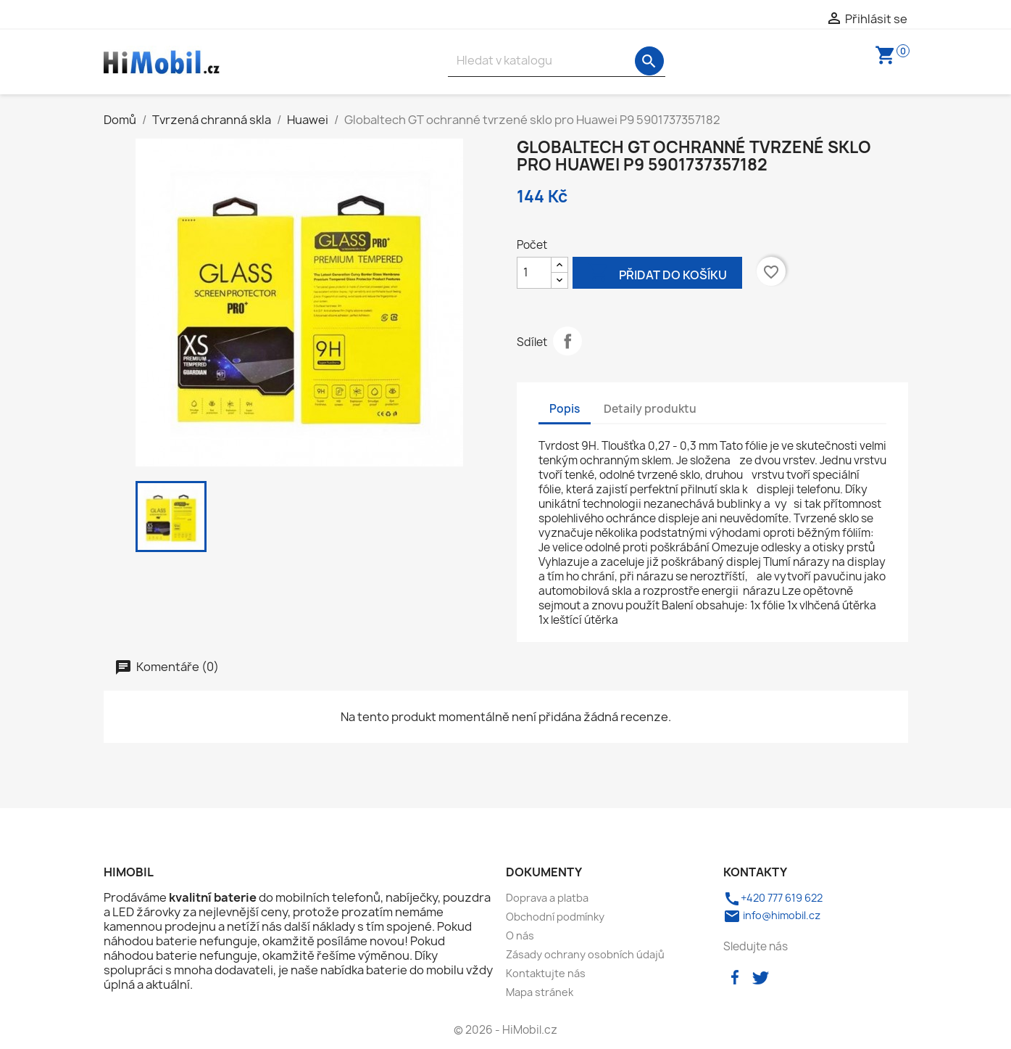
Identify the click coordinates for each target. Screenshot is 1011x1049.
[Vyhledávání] (556, 60)
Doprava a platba (547, 898)
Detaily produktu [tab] (650, 408)
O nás (520, 935)
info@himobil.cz (771, 915)
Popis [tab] (564, 408)
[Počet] (534, 273)
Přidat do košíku (657, 274)
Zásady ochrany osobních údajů (585, 954)
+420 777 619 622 (773, 898)
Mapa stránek (539, 992)
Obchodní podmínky (555, 916)
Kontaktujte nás (546, 973)
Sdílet (567, 340)
